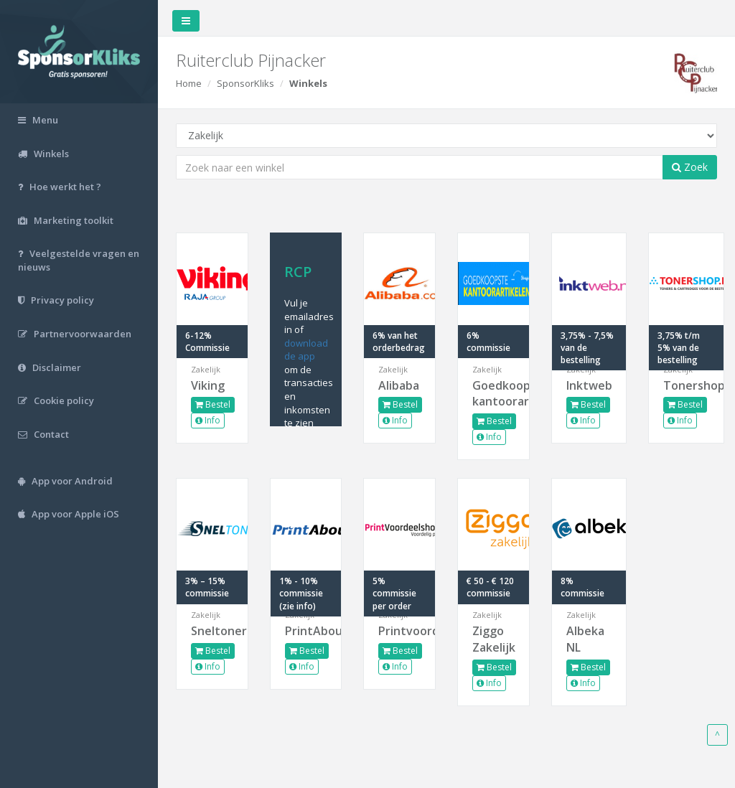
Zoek (690, 167)
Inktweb (589, 385)
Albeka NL (585, 639)
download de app (306, 350)
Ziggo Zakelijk (493, 639)
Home (189, 83)
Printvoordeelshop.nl (399, 631)
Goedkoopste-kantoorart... (493, 393)
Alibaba (398, 385)
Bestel (212, 404)
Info (207, 420)
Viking (208, 385)
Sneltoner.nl (212, 631)
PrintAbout (306, 631)
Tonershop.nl (686, 385)
